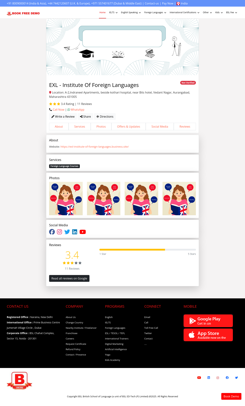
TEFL (122, 333)
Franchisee (72, 333)
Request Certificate (76, 344)
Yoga (107, 354)
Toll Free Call (151, 327)
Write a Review (63, 116)
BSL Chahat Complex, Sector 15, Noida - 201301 (30, 335)
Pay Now (180, 3)
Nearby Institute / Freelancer (81, 327)
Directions (104, 116)
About (59, 126)
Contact (148, 338)
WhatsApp (77, 110)
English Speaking (131, 12)
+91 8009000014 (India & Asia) (28, 3)
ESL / (107, 333)
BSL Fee (232, 12)
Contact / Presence (76, 354)
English (109, 317)
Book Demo (231, 396)
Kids (219, 12)
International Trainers (116, 338)
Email (147, 317)
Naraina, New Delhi (30, 317)
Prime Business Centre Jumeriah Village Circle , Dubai (33, 325)
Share (85, 116)
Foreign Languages (155, 12)
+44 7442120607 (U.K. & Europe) (73, 3)
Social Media (159, 126)
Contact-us (163, 3)
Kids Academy (112, 360)
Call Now (58, 110)
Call (146, 322)
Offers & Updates (128, 126)
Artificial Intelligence (116, 349)
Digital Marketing (114, 344)
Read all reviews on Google (69, 278)
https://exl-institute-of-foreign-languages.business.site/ (95, 146)
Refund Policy (73, 349)
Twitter (148, 333)
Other (207, 12)
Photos (101, 126)
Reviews (184, 126)
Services (79, 126)
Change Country (74, 322)
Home (102, 12)
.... (145, 344)
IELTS (113, 12)
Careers (70, 338)
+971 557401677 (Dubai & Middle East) (125, 3)
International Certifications (185, 12)
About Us (71, 317)
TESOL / (115, 333)
